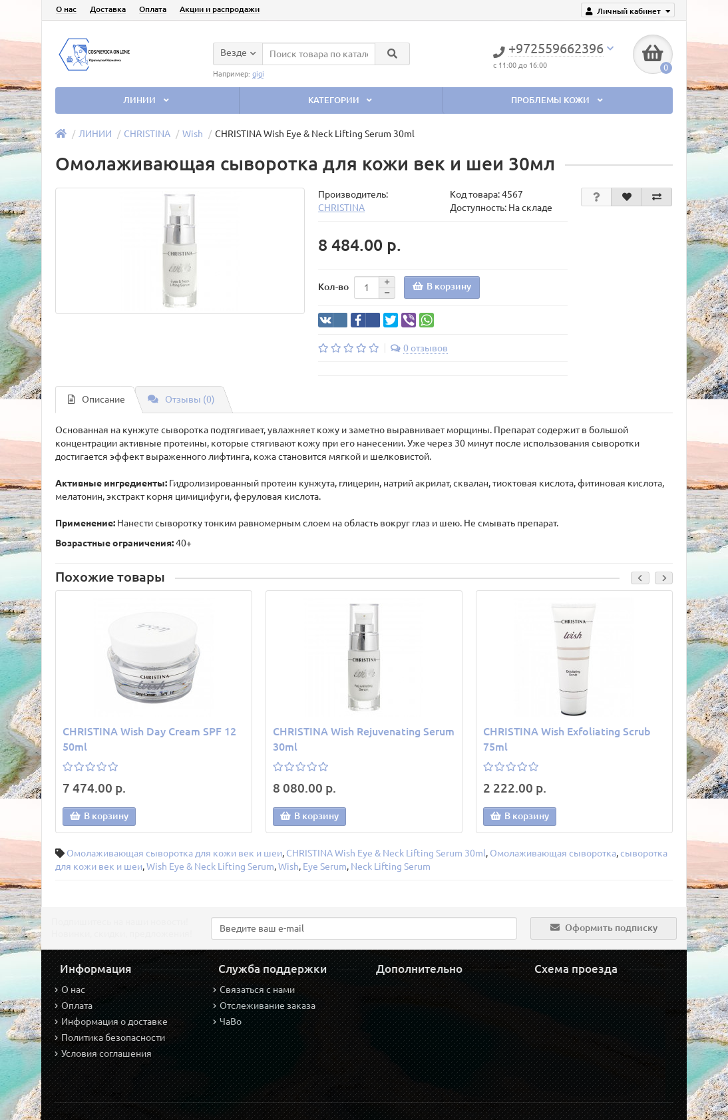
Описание (96, 399)
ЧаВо (227, 1021)
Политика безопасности (110, 1037)
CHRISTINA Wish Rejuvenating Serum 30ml (364, 739)
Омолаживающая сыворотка (553, 853)
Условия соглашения (103, 1053)
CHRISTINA (147, 133)
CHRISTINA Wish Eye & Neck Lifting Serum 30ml (386, 853)
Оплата (152, 9)
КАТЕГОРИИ (341, 100)
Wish (192, 133)
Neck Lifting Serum (391, 866)
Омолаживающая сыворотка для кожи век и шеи (174, 853)
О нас (66, 9)
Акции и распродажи (220, 9)
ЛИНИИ (147, 100)
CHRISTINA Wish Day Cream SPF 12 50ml (149, 739)
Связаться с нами (254, 989)
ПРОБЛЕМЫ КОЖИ (558, 100)
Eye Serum (325, 866)
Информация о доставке (111, 1021)
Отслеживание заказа (264, 1005)
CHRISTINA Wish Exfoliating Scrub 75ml (567, 739)
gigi (258, 73)
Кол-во (333, 286)
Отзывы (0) (181, 399)
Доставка (108, 9)
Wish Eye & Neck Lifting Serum (210, 866)
